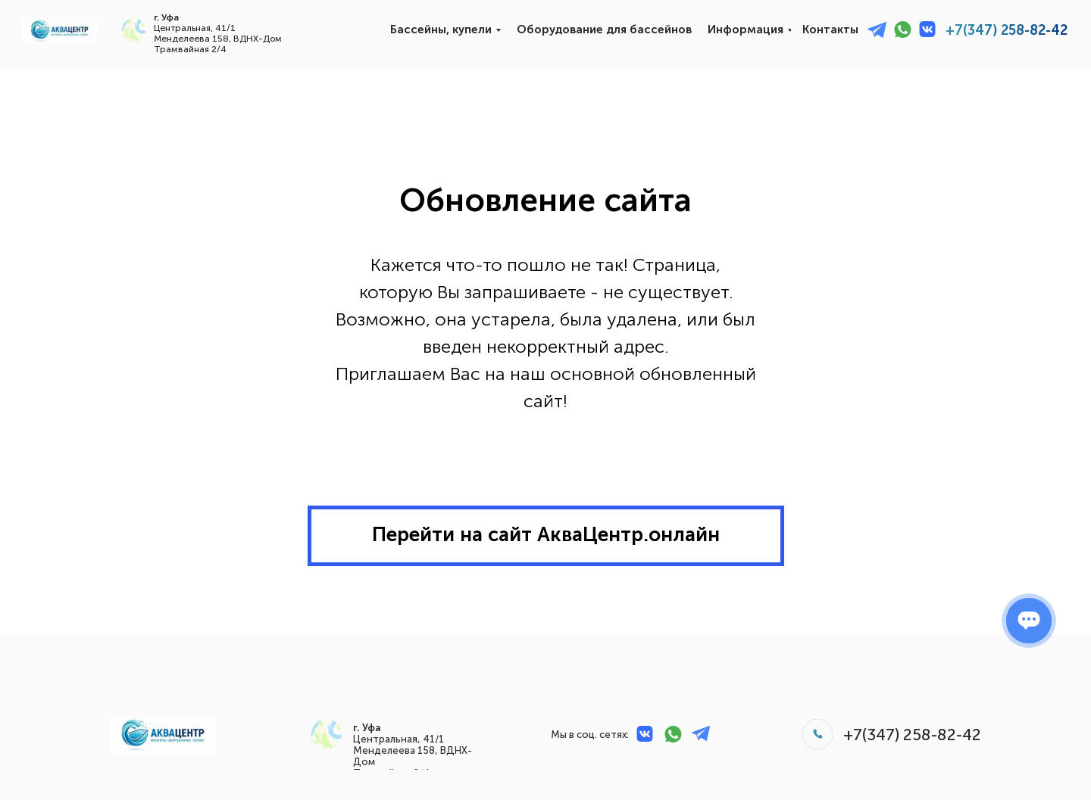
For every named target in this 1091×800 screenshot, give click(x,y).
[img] (60, 30)
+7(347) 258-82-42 (1007, 30)
